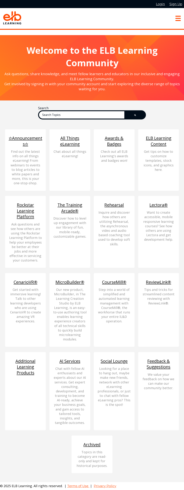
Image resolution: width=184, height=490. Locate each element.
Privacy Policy (105, 486)
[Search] (85, 114)
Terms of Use (78, 486)
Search (43, 108)
